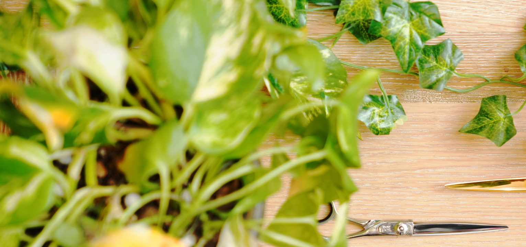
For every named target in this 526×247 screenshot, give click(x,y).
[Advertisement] (206, 48)
